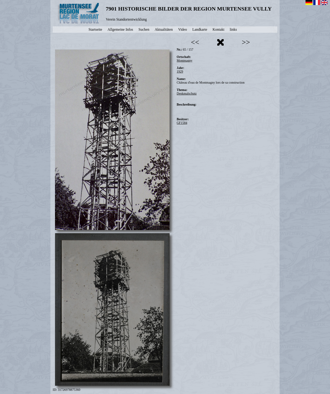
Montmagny (184, 60)
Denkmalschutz (187, 93)
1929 (180, 71)
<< (195, 42)
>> (246, 42)
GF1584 (182, 123)
